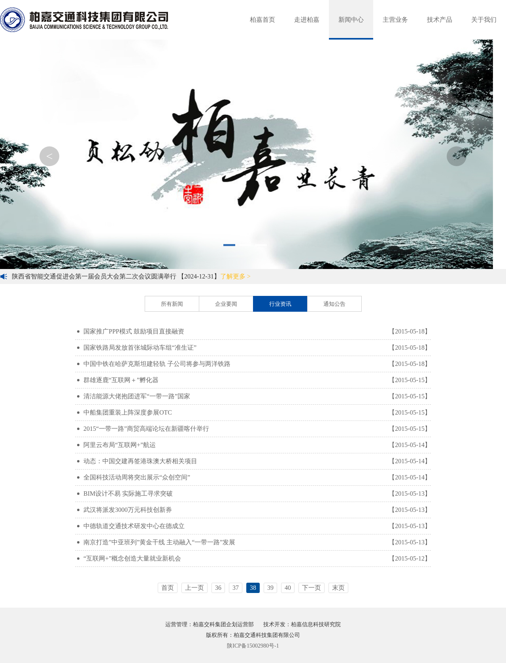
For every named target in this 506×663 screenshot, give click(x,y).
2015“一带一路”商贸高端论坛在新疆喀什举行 (254, 429)
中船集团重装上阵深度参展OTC (254, 413)
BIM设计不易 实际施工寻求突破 (254, 494)
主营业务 (395, 19)
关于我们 (484, 19)
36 (218, 587)
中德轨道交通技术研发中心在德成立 (254, 526)
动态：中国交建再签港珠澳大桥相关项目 (254, 461)
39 (270, 587)
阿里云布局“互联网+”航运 (254, 445)
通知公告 (334, 304)
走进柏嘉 (306, 19)
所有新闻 (172, 304)
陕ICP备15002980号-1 (253, 646)
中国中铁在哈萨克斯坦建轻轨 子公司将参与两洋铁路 (254, 364)
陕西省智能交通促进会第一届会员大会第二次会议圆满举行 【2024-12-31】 (131, 276)
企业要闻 (226, 304)
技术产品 (439, 19)
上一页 (194, 587)
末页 (338, 587)
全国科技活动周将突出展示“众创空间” (254, 477)
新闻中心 (351, 19)
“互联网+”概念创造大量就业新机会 (254, 558)
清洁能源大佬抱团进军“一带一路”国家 (254, 396)
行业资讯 (280, 304)
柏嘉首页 (262, 19)
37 (235, 587)
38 (253, 587)
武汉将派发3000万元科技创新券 (254, 510)
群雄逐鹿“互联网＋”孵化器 (254, 380)
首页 (167, 587)
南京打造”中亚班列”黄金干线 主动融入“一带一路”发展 (254, 542)
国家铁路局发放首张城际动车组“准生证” (254, 348)
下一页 (311, 587)
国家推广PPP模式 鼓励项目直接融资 (254, 331)
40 (288, 587)
